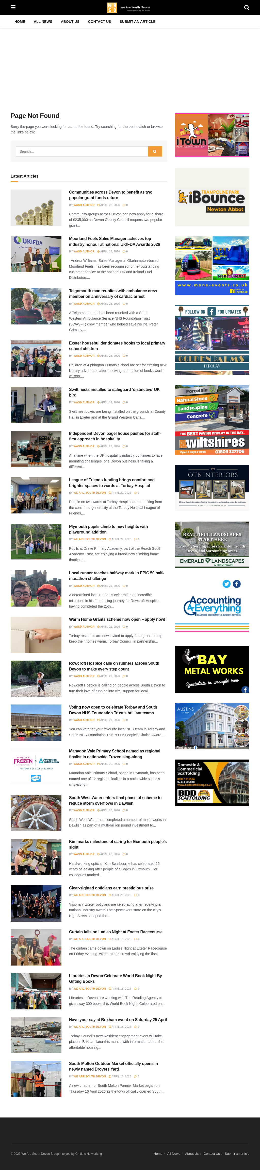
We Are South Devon (90, 492)
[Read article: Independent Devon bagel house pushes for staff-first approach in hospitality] (36, 449)
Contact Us (99, 22)
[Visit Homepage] (130, 8)
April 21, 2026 (108, 585)
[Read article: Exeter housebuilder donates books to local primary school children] (36, 358)
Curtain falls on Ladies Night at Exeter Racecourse (115, 932)
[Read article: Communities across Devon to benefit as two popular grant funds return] (36, 208)
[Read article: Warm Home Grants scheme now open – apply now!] (36, 635)
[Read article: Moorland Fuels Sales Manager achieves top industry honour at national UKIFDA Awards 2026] (36, 254)
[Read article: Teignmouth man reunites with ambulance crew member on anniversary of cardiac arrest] (36, 306)
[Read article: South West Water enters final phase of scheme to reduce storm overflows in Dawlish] (36, 813)
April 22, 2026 (108, 402)
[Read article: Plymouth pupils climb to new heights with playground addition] (36, 542)
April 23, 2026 (108, 205)
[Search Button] (246, 7)
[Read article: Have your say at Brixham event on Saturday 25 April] (36, 1035)
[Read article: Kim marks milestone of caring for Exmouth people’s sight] (36, 857)
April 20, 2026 (108, 763)
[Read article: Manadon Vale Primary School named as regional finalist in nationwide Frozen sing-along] (36, 766)
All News (43, 22)
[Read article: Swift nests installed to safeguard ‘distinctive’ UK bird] (36, 405)
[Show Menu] (13, 7)
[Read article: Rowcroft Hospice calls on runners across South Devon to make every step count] (36, 679)
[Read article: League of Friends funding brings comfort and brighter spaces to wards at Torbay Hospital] (36, 495)
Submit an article (137, 22)
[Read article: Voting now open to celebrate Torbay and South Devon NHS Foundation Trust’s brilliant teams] (36, 722)
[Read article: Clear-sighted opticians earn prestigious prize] (36, 903)
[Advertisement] (130, 65)
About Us (70, 22)
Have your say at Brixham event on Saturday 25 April (118, 1020)
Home (19, 22)
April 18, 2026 (120, 938)
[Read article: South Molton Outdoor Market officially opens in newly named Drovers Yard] (36, 1079)
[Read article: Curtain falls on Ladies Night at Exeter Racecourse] (36, 947)
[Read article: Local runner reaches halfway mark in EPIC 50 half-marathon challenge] (36, 588)
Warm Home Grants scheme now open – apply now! (117, 619)
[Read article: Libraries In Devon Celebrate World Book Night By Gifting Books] (36, 991)
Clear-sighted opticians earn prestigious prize (111, 888)
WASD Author (84, 205)
